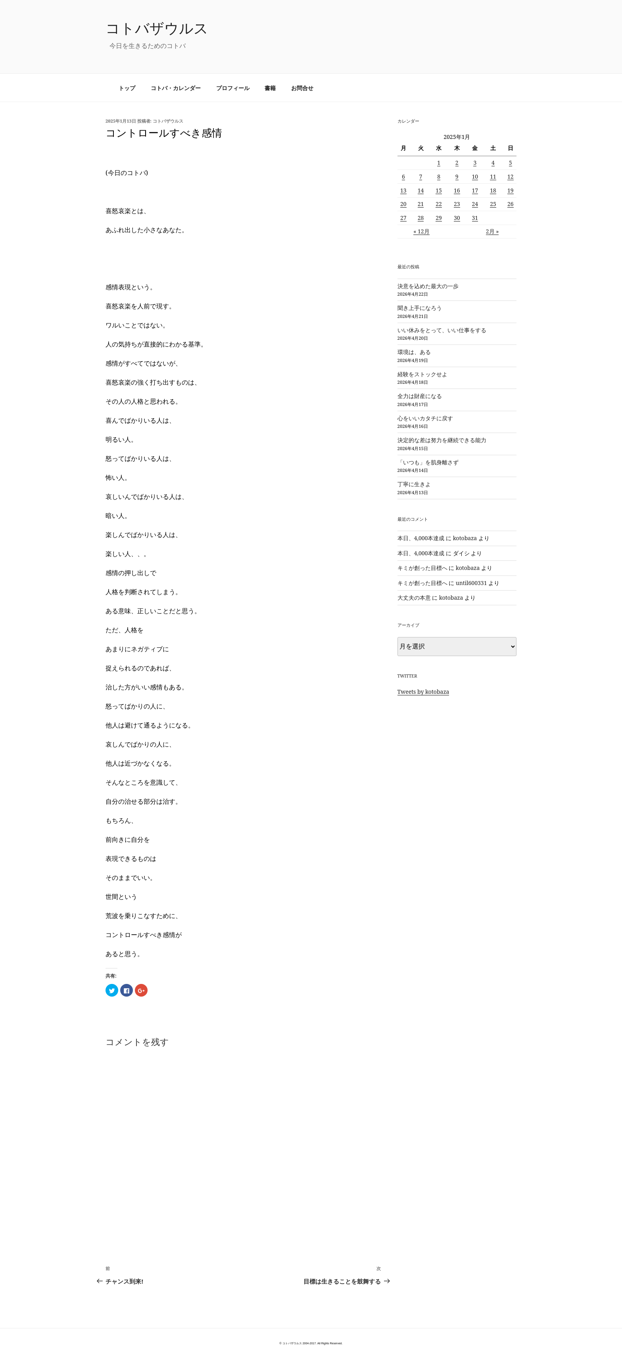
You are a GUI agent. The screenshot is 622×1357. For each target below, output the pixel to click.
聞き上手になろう (419, 308)
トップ (127, 88)
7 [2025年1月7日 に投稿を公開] (420, 176)
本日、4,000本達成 (421, 538)
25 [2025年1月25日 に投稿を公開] (493, 204)
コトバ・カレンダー (176, 88)
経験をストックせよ (422, 374)
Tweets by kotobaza (423, 691)
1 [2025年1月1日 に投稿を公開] (438, 162)
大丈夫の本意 (414, 597)
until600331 (471, 583)
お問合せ (302, 88)
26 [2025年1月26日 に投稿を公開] (510, 204)
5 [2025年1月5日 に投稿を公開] (510, 162)
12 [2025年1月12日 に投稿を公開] (510, 176)
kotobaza (465, 538)
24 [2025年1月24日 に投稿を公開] (475, 204)
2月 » (492, 231)
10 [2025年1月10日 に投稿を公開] (475, 176)
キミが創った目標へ (422, 568)
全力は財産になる (419, 396)
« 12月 (421, 231)
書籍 (270, 88)
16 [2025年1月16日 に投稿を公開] (457, 190)
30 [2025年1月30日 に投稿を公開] (457, 217)
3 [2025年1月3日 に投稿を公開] (474, 162)
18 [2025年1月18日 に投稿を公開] (493, 190)
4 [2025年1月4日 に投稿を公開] (493, 162)
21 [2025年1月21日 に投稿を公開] (421, 204)
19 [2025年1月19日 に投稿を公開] (510, 190)
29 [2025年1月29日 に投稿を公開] (439, 217)
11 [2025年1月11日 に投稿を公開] (493, 176)
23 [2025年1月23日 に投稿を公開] (457, 204)
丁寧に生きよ (414, 484)
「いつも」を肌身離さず (428, 462)
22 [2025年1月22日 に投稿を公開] (439, 204)
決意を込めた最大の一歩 (428, 286)
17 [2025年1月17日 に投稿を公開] (475, 190)
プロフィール (233, 88)
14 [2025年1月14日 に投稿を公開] (421, 190)
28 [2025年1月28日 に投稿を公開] (421, 217)
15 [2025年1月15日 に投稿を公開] (439, 190)
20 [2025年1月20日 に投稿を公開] (403, 204)
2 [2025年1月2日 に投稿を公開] (457, 162)
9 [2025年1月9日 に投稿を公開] (457, 176)
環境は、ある (414, 352)
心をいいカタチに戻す (425, 418)
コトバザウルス (157, 28)
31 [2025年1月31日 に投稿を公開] (475, 217)
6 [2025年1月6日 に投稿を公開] (403, 176)
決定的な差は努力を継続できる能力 (441, 440)
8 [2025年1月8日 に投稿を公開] (438, 176)
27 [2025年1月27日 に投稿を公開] (403, 217)
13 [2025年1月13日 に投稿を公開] (403, 190)
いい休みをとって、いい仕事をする (441, 330)
